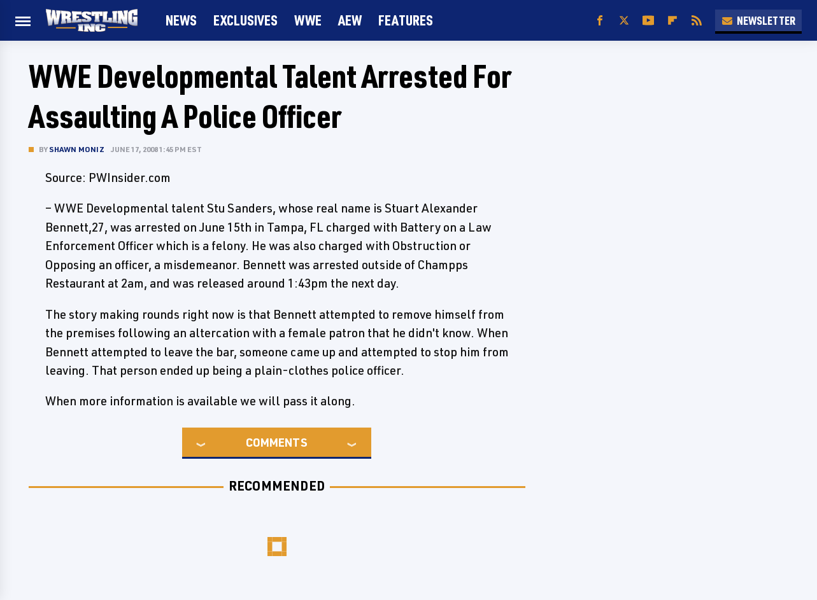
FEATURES (405, 20)
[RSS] (696, 20)
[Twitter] (624, 20)
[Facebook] (600, 20)
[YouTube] (648, 20)
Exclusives (245, 20)
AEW (350, 20)
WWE (308, 20)
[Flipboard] (672, 20)
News (181, 20)
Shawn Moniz (76, 149)
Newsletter (758, 20)
